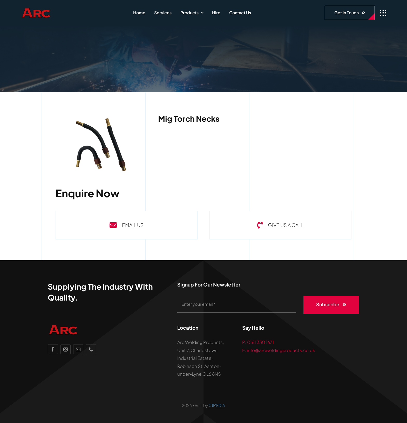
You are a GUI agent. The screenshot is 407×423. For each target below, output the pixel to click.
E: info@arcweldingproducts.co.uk (278, 350)
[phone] (91, 349)
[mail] (78, 349)
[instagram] (65, 349)
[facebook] (53, 349)
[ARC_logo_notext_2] (50, 9)
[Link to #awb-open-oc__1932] (383, 13)
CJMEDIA (216, 405)
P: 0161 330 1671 (258, 342)
